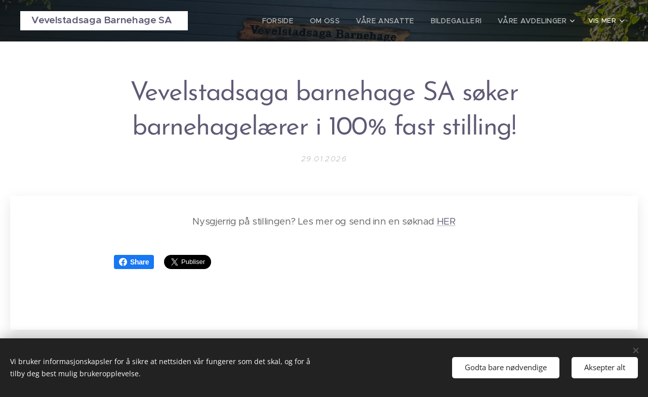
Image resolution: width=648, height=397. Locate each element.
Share (134, 262)
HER (446, 221)
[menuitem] (294, 20)
